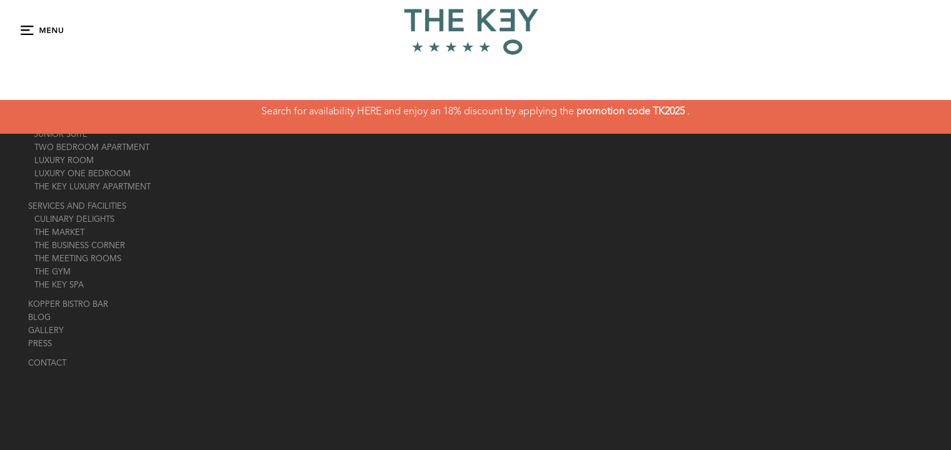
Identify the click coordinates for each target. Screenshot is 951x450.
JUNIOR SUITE (61, 135)
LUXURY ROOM (64, 161)
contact (47, 363)
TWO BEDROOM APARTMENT (91, 148)
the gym (52, 272)
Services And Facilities (77, 206)
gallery (46, 331)
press (40, 344)
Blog (39, 318)
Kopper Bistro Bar (68, 305)
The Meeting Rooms (77, 259)
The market (59, 233)
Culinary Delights (74, 220)
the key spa (59, 285)
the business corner (79, 246)
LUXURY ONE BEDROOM (82, 174)
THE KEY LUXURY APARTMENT (92, 187)
